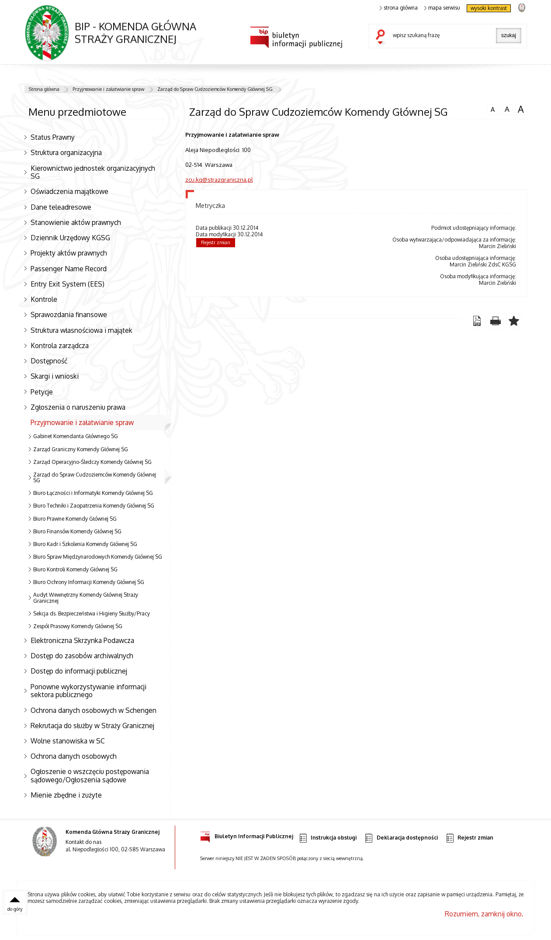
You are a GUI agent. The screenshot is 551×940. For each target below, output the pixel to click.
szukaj (382, 37)
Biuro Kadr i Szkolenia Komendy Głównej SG (85, 544)
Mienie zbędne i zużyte (66, 795)
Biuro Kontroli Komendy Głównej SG (75, 569)
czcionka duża (521, 109)
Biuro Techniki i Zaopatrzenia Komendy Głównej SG (93, 505)
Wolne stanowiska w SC (68, 740)
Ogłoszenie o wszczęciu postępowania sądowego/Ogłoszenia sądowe (90, 775)
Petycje (42, 391)
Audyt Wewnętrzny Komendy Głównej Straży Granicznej (85, 597)
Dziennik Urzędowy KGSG (70, 237)
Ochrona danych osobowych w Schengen (93, 710)
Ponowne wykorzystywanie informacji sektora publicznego (88, 690)
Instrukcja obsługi (327, 838)
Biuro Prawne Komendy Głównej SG (75, 518)
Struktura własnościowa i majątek (81, 330)
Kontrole (44, 299)
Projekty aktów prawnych (69, 253)
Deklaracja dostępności (400, 838)
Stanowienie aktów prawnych (76, 222)
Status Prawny (53, 137)
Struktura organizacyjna (66, 152)
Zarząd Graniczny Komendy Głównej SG (80, 449)
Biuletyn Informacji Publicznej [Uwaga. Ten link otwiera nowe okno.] (246, 835)
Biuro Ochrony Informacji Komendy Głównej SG (88, 582)
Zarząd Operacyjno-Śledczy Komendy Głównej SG (92, 462)
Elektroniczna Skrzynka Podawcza (82, 640)
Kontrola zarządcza (60, 345)
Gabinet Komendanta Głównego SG (75, 436)
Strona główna (44, 89)
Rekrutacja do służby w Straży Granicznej (92, 725)
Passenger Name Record (69, 268)
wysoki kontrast (489, 8)
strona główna (399, 7)
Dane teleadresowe (61, 207)
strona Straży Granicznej (521, 7)
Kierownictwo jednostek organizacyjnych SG (93, 172)
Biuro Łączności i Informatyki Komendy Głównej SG (93, 493)
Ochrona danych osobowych (74, 756)
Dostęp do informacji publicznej (79, 671)
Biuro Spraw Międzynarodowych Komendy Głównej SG (97, 556)
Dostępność (49, 360)
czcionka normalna (493, 108)
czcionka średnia (507, 109)
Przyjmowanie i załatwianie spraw (108, 89)
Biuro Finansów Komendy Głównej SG (77, 531)
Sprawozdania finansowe (69, 314)
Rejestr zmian (215, 242)
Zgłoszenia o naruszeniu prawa (78, 407)
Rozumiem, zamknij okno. (484, 913)
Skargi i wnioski (55, 376)
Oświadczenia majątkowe (69, 191)
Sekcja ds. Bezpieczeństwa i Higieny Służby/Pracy (91, 613)
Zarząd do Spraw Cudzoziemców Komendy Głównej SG (215, 89)
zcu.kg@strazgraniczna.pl (219, 179)
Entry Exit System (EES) (67, 284)
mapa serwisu (442, 7)
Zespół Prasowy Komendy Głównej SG (77, 626)
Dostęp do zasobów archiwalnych (82, 655)
